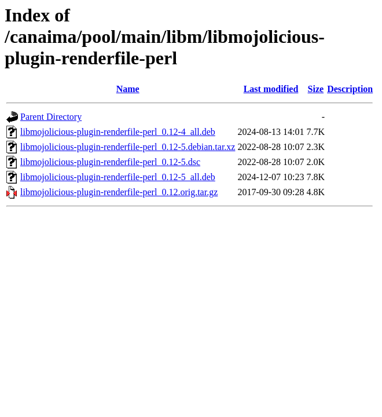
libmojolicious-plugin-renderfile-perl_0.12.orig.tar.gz (119, 192)
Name (127, 89)
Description (350, 89)
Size (316, 89)
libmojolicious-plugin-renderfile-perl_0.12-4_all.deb (117, 132)
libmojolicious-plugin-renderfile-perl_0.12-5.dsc (110, 162)
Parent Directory (51, 117)
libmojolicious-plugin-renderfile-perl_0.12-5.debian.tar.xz (127, 147)
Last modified (271, 89)
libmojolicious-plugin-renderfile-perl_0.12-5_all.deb (117, 177)
